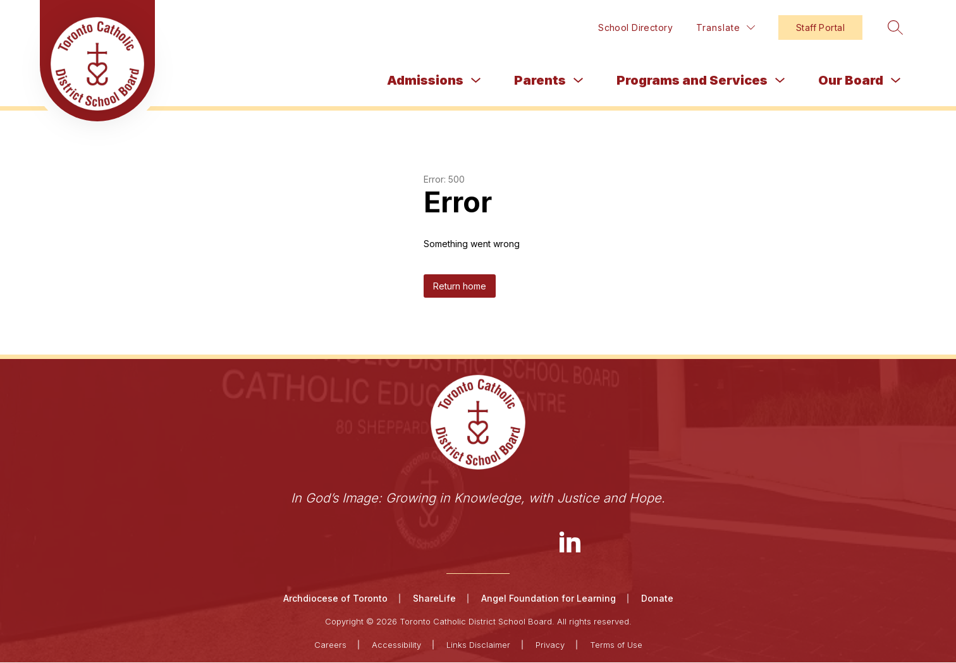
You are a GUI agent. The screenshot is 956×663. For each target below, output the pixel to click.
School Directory (635, 27)
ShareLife (434, 598)
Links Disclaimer (478, 645)
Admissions (425, 80)
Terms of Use (616, 645)
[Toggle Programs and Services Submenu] (780, 80)
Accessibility (396, 645)
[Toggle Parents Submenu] (578, 80)
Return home (459, 286)
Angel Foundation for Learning (548, 598)
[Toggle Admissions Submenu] (476, 80)
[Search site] (893, 27)
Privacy (550, 645)
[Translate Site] (725, 27)
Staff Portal (820, 27)
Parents (540, 80)
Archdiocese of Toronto (335, 598)
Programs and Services (692, 80)
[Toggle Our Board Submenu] (896, 80)
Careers (330, 645)
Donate (657, 598)
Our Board (850, 80)
